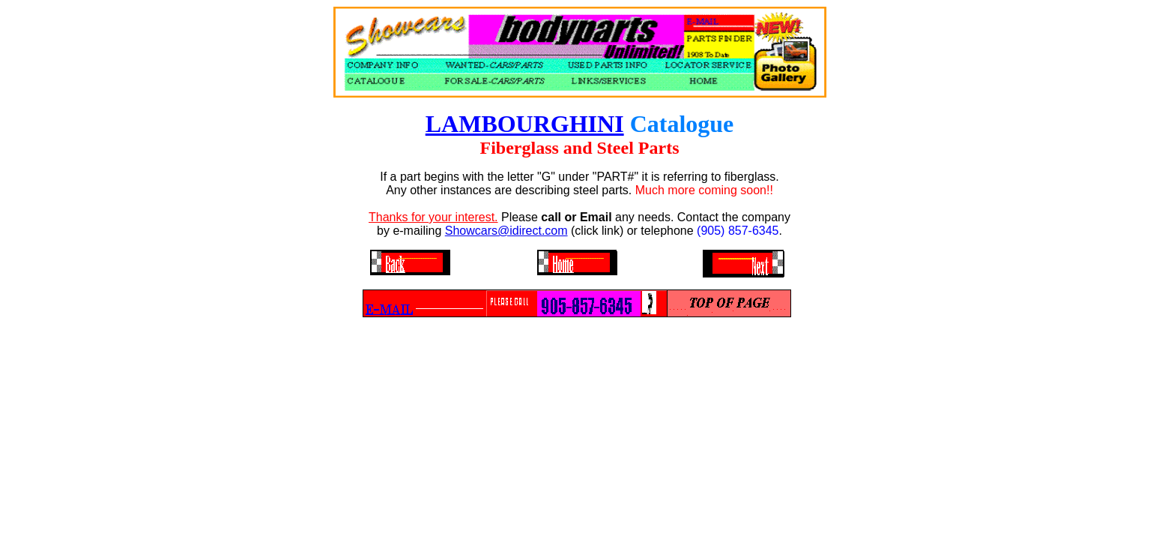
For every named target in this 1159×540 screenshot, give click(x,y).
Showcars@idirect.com (506, 230)
